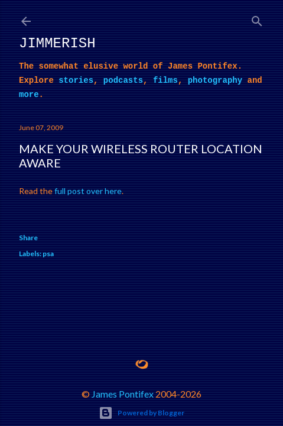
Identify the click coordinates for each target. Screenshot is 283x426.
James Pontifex (123, 393)
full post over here (88, 191)
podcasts (123, 80)
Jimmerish (57, 43)
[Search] (257, 18)
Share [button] (28, 237)
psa (48, 253)
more (29, 94)
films (165, 80)
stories (75, 80)
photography (215, 80)
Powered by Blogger (141, 413)
